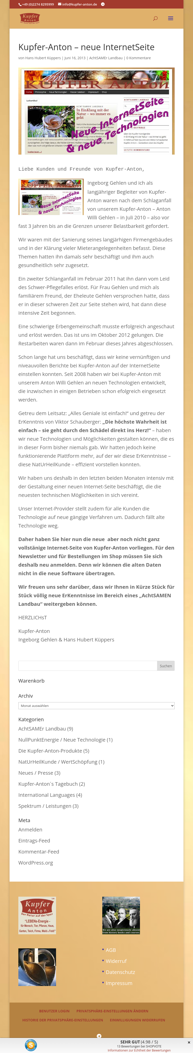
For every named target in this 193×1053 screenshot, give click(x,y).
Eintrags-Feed (34, 839)
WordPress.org (35, 861)
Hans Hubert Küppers (43, 57)
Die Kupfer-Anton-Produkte (50, 749)
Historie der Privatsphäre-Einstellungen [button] (62, 1019)
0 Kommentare (138, 57)
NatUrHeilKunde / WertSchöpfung (57, 760)
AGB (111, 949)
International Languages (46, 794)
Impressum (119, 982)
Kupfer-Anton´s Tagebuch (48, 782)
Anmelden (30, 828)
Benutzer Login (54, 1010)
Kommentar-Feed (38, 850)
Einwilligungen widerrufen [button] (137, 1019)
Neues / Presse (35, 771)
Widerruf (116, 960)
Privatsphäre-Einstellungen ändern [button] (112, 1010)
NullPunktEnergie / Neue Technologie (62, 738)
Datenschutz (120, 971)
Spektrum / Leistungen (44, 805)
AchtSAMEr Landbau (106, 57)
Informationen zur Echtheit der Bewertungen (139, 1050)
